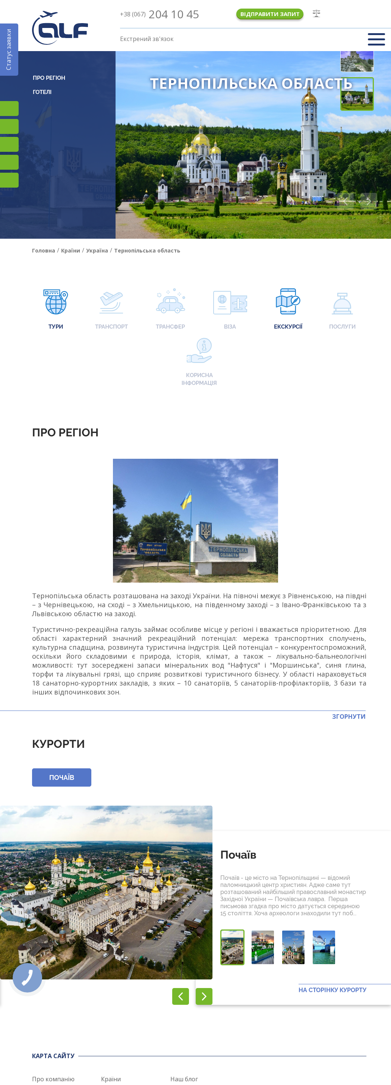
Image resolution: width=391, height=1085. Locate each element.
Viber (9, 144)
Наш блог (184, 1079)
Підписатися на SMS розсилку (9, 126)
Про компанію (53, 1079)
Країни (111, 1079)
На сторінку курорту (332, 990)
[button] (368, 201)
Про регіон (49, 78)
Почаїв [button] (61, 777)
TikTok (9, 108)
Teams (9, 162)
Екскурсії (288, 309)
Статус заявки (8, 49)
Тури (55, 309)
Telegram (9, 180)
